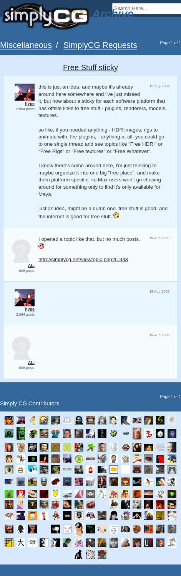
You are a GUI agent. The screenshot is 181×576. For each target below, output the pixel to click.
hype (30, 103)
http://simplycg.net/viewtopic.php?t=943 (83, 259)
